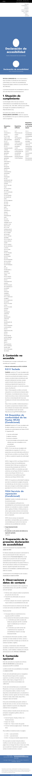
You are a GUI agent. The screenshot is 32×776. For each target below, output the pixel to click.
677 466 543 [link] (23, 608)
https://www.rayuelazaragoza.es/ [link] (16, 91)
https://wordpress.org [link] (8, 109)
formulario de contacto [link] (14, 606)
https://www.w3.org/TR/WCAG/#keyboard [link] (15, 412)
